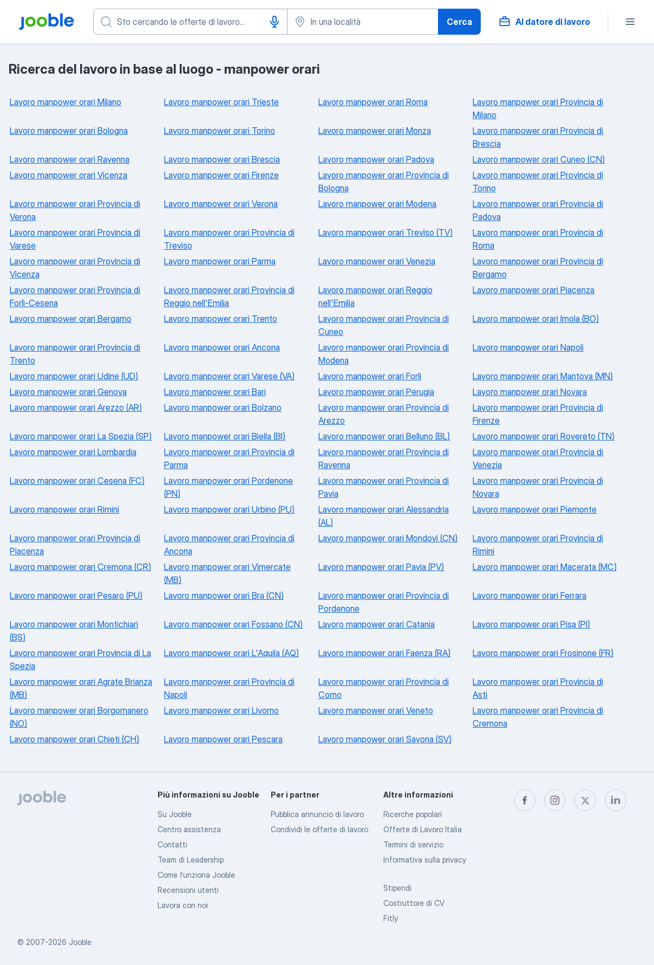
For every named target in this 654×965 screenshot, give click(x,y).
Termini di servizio (413, 844)
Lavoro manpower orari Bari (215, 391)
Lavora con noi (183, 905)
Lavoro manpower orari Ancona (222, 347)
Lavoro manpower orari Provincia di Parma (229, 458)
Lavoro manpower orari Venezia (376, 261)
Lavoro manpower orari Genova (68, 391)
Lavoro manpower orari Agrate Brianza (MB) (81, 688)
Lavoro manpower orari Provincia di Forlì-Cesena (75, 296)
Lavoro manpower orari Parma (220, 261)
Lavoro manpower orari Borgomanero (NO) (79, 717)
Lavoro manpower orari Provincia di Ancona (229, 544)
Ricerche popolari (412, 814)
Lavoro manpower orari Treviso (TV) (385, 232)
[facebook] (524, 800)
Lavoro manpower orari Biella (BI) (224, 436)
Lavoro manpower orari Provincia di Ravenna (383, 458)
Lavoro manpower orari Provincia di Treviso (229, 239)
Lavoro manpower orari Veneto (375, 710)
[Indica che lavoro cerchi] (190, 22)
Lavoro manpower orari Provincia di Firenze (538, 414)
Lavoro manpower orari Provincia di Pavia (383, 487)
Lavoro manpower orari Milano (65, 101)
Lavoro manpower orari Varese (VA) (229, 376)
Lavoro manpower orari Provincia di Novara (538, 487)
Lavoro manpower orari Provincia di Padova (538, 210)
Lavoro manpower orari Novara (530, 391)
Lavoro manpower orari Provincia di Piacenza (75, 544)
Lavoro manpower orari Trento (220, 318)
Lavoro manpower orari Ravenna (69, 159)
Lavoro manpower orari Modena (377, 203)
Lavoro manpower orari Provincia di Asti (538, 688)
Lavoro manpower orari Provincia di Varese (75, 239)
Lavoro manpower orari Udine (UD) (74, 376)
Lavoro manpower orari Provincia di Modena (383, 354)
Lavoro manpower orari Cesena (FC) (77, 480)
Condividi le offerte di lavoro (319, 829)
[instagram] (555, 800)
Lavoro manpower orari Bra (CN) (224, 595)
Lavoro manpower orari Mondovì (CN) (387, 538)
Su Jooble (175, 814)
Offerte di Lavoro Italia (422, 829)
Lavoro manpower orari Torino (219, 130)
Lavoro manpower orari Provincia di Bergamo (538, 268)
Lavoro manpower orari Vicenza (68, 175)
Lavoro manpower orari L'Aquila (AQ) (231, 652)
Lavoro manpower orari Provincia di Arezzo (383, 414)
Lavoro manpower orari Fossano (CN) (233, 624)
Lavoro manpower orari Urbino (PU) (229, 509)
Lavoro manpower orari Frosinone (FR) (543, 652)
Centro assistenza (189, 829)
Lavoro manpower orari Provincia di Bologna (383, 181)
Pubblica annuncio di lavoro (317, 814)
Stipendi (397, 887)
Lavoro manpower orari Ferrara (529, 595)
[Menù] (630, 22)
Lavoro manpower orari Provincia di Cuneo (383, 325)
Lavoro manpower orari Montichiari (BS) (74, 631)
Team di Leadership (191, 859)
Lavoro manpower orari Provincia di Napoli (229, 688)
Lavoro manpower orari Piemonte (535, 509)
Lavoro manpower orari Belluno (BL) (384, 436)
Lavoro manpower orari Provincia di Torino (538, 181)
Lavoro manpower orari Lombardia (73, 451)
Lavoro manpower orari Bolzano (223, 407)
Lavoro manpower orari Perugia (376, 391)
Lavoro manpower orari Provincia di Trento (75, 354)
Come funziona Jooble (196, 874)
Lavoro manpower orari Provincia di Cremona (538, 717)
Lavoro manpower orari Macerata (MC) (545, 566)
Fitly (390, 918)
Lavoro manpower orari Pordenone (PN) (228, 487)
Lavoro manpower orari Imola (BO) (536, 318)
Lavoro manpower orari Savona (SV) (385, 739)
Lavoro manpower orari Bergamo (71, 318)
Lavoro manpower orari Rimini (64, 509)
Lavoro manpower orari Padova (376, 159)
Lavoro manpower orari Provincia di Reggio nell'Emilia (229, 296)
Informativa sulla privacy (424, 859)
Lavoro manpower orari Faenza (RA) (384, 652)
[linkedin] (615, 800)
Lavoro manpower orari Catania (376, 624)
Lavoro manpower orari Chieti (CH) (74, 739)
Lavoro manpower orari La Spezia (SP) (81, 436)
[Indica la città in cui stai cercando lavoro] (363, 22)
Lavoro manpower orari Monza (374, 130)
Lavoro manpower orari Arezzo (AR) (76, 407)
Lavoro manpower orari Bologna (69, 130)
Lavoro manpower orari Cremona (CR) (80, 566)
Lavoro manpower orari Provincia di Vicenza (75, 268)
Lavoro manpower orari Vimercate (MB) (227, 573)
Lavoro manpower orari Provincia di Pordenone (383, 602)
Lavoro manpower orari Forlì (369, 376)
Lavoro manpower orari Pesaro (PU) (76, 595)
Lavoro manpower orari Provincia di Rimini (538, 544)
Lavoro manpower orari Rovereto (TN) (543, 436)
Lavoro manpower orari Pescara (223, 739)
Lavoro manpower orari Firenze (221, 175)
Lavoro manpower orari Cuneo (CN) (539, 159)
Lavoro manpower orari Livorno (221, 710)
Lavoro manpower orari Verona (221, 203)
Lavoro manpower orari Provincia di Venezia (538, 458)
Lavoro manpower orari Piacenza (533, 289)
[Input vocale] (274, 22)
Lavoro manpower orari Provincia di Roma (538, 239)
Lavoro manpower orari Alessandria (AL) (383, 516)
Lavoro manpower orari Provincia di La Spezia (80, 659)
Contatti (172, 844)
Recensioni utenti (188, 890)
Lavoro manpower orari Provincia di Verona (75, 210)
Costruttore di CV (413, 903)
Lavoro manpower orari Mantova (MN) (543, 376)
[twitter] (585, 800)
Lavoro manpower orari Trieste (221, 101)
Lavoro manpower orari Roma (373, 101)
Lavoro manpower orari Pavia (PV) (381, 566)
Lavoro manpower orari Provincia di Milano (538, 108)
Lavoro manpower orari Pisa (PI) (531, 624)
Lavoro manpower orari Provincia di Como (383, 688)
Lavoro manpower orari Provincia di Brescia (538, 137)
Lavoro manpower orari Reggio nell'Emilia (375, 296)
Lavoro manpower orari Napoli (528, 347)
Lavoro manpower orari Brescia (222, 159)
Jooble (80, 942)
